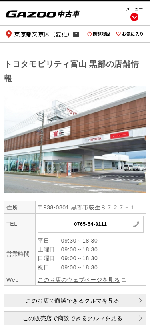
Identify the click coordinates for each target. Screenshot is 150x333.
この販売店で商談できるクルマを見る (73, 318)
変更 (61, 34)
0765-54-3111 (90, 224)
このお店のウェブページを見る (79, 280)
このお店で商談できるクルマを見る (73, 300)
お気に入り (133, 34)
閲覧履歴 (101, 34)
